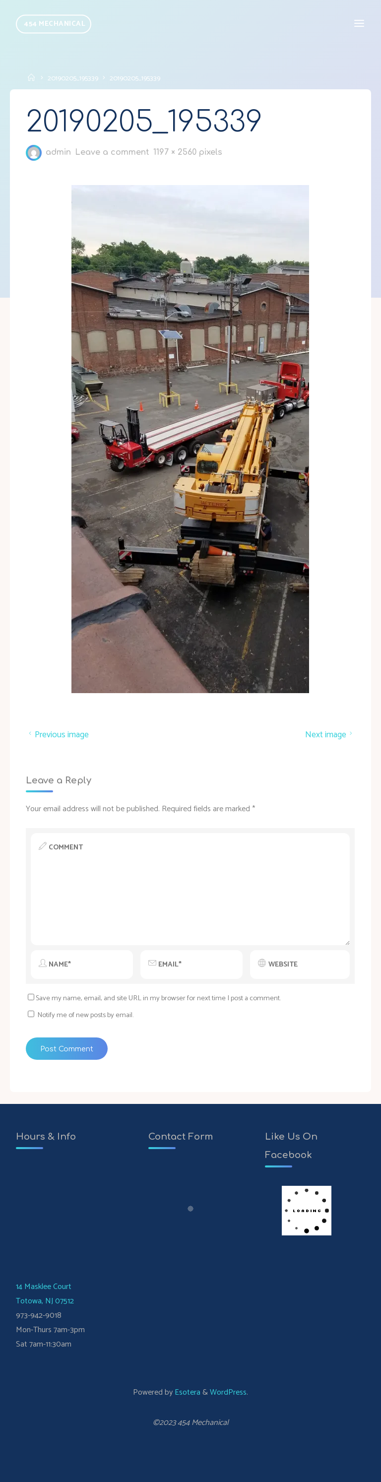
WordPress (228, 1392)
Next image (330, 734)
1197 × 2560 (176, 152)
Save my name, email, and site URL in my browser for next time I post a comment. (154, 999)
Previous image (57, 734)
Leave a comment (112, 152)
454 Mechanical (54, 24)
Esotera (186, 1392)
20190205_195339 (73, 78)
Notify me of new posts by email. (85, 1015)
